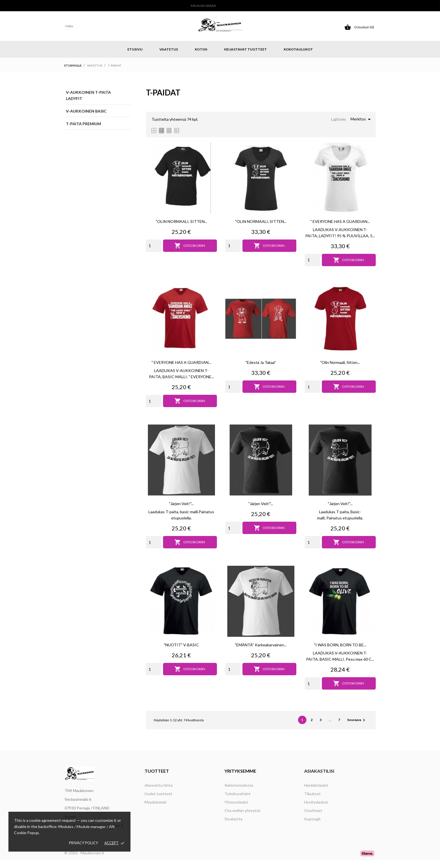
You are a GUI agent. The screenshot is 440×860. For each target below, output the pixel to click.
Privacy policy (83, 843)
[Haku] (111, 26)
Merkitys (361, 119)
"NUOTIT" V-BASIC (181, 644)
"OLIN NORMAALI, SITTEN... (181, 221)
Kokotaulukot (298, 49)
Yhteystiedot (236, 802)
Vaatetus (168, 49)
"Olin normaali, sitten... (340, 362)
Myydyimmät (156, 802)
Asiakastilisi (319, 771)
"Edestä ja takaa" (261, 362)
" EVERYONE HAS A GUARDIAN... (340, 221)
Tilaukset (312, 793)
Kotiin (201, 49)
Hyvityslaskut (316, 802)
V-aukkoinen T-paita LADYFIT (88, 95)
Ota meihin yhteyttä (242, 810)
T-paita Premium (83, 123)
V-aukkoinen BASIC (86, 111)
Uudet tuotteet (158, 793)
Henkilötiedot (316, 785)
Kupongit (312, 818)
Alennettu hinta (159, 785)
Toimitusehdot (237, 793)
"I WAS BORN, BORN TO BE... (340, 644)
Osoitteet (313, 810)
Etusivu (135, 49)
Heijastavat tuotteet (245, 49)
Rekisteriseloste (238, 785)
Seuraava (357, 720)
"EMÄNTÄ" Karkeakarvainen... (261, 644)
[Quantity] (153, 245)
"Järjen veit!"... (181, 503)
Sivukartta (233, 818)
